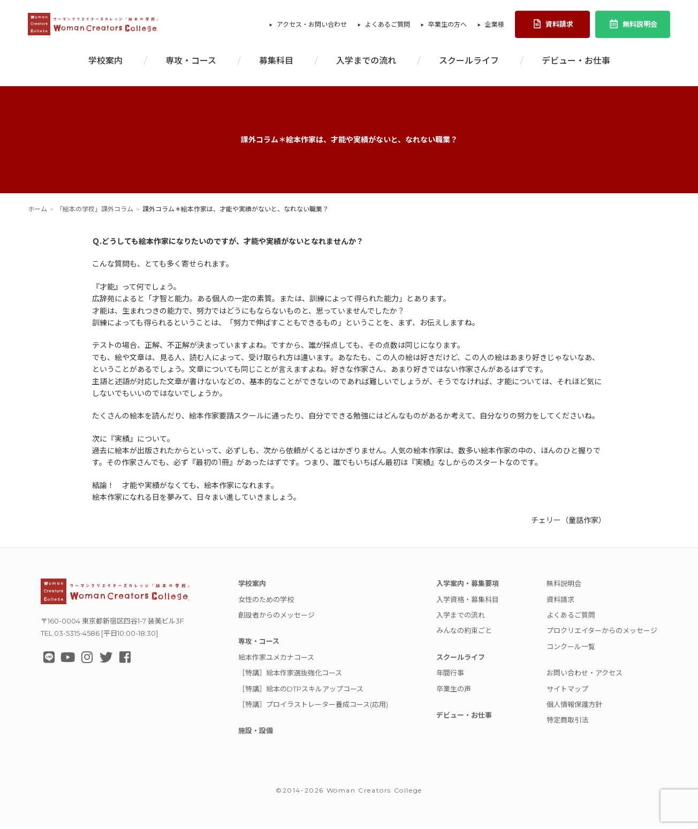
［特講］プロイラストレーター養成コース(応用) (313, 709)
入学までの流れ (366, 65)
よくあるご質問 (387, 27)
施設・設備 (255, 735)
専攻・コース (190, 65)
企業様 (494, 27)
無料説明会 (632, 26)
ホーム (37, 214)
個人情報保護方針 (574, 709)
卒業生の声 (453, 693)
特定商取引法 (567, 724)
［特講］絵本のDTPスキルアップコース (300, 693)
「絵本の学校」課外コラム (94, 214)
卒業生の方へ (447, 27)
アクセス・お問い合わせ (312, 27)
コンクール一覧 (571, 651)
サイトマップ (567, 693)
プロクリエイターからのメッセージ (602, 635)
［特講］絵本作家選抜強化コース (290, 677)
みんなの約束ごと (464, 635)
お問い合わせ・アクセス (585, 677)
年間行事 (450, 677)
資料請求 (552, 26)
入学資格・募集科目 (467, 604)
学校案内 (105, 65)
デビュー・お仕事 (576, 65)
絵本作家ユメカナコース (276, 662)
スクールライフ (469, 65)
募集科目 (276, 65)
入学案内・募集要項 (467, 588)
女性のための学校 (266, 604)
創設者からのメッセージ (276, 619)
